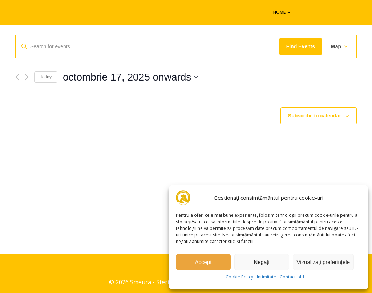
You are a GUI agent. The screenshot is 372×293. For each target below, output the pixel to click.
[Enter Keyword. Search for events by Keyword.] (147, 46)
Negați (261, 262)
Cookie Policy (239, 277)
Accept (203, 262)
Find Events (300, 46)
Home (282, 12)
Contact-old (292, 277)
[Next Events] (27, 77)
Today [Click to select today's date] (46, 76)
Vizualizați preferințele (323, 262)
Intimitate (266, 277)
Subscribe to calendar (314, 116)
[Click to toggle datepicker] (130, 77)
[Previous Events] (17, 77)
